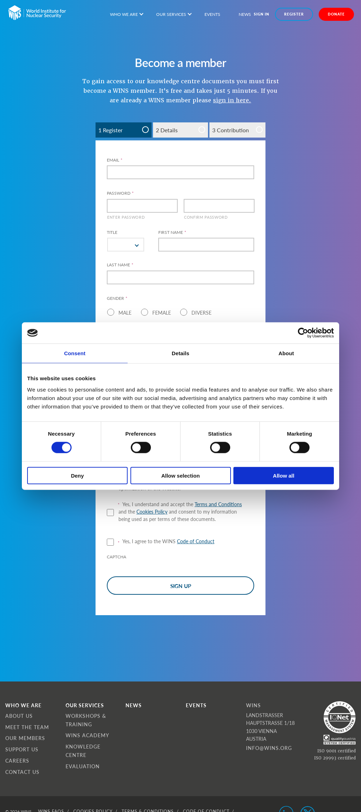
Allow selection (180, 475)
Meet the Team (27, 727)
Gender (117, 298)
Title (112, 232)
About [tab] (286, 353)
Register (294, 14)
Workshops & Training (86, 720)
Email (114, 160)
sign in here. (232, 100)
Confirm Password (206, 217)
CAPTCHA (116, 557)
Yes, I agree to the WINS (168, 541)
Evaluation (83, 766)
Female (161, 312)
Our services (171, 14)
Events (212, 14)
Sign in (261, 14)
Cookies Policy (151, 511)
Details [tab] (180, 353)
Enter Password (126, 217)
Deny (77, 475)
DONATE (336, 14)
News (245, 14)
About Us (19, 715)
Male (124, 312)
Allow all (283, 475)
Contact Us (22, 771)
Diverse (201, 312)
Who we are (124, 14)
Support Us (21, 749)
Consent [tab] (75, 353)
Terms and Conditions (218, 504)
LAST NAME (120, 265)
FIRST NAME (172, 232)
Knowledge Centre (83, 750)
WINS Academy (87, 735)
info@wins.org (269, 747)
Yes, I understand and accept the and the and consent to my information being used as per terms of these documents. (180, 511)
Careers (17, 760)
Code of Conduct (195, 541)
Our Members (25, 737)
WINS (253, 705)
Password (120, 193)
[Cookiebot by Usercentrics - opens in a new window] (303, 333)
